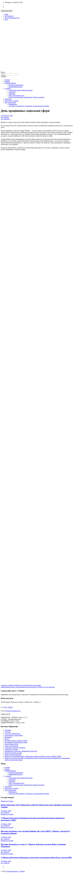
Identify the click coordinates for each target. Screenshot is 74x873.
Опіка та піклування (11, 746)
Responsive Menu (7, 11)
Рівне (6, 14)
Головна (7, 80)
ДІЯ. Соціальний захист (16, 95)
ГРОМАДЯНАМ (10, 83)
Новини (7, 81)
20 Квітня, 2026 (6, 811)
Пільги (7, 739)
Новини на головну (7, 801)
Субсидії (7, 732)
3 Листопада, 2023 (7, 115)
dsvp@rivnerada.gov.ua (12, 18)
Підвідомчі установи (11, 101)
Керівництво (13, 104)
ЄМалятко (12, 94)
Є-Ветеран (12, 92)
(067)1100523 (9, 16)
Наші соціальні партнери (13, 754)
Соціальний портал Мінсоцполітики (20, 90)
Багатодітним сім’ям (11, 744)
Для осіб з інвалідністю (12, 733)
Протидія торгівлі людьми (13, 753)
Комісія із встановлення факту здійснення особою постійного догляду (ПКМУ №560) (33, 756)
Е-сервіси (8, 88)
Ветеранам (8, 737)
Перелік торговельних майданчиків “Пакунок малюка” (27, 97)
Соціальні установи (11, 749)
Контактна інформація (16, 85)
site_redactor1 (5, 812)
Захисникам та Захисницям (14, 735)
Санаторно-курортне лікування (15, 747)
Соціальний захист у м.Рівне (15, 871)
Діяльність (8, 99)
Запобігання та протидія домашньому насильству (21, 751)
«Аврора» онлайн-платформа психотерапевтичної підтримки (21, 685)
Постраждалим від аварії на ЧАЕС (16, 740)
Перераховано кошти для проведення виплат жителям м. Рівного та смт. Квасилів (28, 687)
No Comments (5, 119)
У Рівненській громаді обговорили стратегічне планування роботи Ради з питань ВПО (36, 857)
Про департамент (10, 102)
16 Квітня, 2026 (6, 850)
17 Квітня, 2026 (6, 824)
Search (3, 72)
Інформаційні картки (15, 87)
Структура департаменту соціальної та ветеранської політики (29, 106)
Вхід (6, 19)
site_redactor (5, 117)
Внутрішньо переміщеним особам (16, 742)
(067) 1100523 (8, 707)
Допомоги (8, 730)
